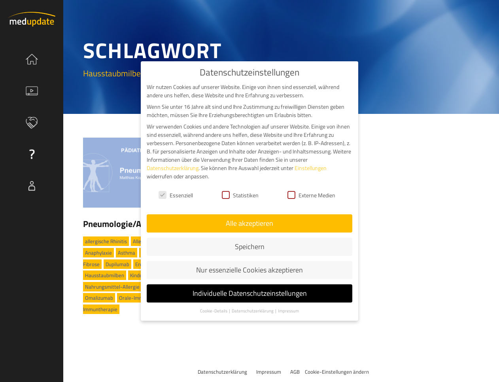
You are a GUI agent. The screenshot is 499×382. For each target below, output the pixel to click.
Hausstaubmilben (104, 275)
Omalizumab (99, 298)
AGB (295, 372)
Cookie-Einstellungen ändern (337, 372)
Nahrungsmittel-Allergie (112, 287)
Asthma (126, 253)
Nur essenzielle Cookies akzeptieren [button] (249, 269)
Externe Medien (311, 194)
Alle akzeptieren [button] (249, 222)
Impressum (268, 372)
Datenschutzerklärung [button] (253, 309)
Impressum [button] (288, 309)
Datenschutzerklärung (222, 372)
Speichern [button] (250, 245)
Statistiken (240, 194)
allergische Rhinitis (106, 241)
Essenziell (176, 194)
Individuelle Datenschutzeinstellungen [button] (250, 292)
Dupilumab (117, 264)
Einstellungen (311, 167)
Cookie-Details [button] (214, 309)
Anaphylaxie (98, 253)
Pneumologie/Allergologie (132, 224)
